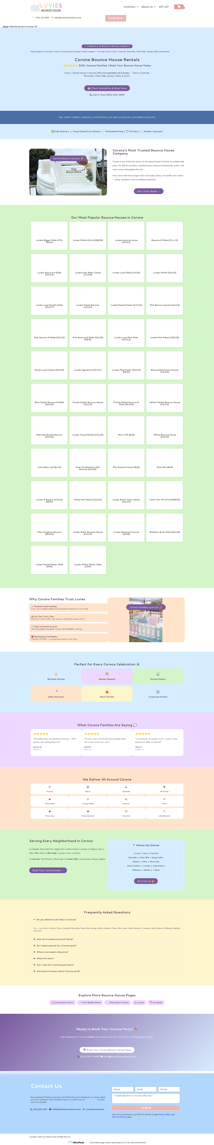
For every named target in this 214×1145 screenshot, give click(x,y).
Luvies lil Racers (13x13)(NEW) (49, 500)
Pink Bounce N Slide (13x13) (49, 337)
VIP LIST (164, 6)
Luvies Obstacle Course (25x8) (126, 533)
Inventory (131, 7)
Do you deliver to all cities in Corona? (56, 919)
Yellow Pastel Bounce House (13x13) (164, 403)
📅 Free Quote (156, 1002)
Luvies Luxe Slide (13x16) (126, 272)
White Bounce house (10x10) (165, 435)
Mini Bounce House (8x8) (126, 467)
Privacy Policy (164, 1114)
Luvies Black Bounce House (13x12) (88, 533)
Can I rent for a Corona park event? (55, 964)
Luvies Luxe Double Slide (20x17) (49, 306)
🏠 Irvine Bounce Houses (62, 1002)
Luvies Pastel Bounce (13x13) (87, 306)
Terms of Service (119, 1117)
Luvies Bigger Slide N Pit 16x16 (49, 241)
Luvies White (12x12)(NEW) (88, 240)
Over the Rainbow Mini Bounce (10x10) (88, 468)
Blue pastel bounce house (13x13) (165, 370)
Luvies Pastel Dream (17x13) (126, 305)
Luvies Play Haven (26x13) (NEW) (126, 370)
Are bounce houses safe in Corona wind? (58, 971)
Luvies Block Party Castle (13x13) (126, 500)
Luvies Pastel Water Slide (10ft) (49, 565)
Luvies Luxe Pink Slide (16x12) (126, 338)
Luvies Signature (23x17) (87, 369)
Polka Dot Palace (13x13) (88, 499)
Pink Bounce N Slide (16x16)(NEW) (87, 338)
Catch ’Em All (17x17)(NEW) (164, 499)
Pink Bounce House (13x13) (165, 305)
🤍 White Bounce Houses (118, 1002)
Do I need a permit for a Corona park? (57, 945)
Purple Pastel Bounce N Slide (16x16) (126, 403)
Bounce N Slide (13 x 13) (164, 240)
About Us (148, 7)
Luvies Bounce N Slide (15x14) (49, 273)
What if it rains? (45, 958)
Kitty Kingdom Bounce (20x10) (49, 533)
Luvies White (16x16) (164, 272)
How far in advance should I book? (55, 939)
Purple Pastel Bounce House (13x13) (87, 403)
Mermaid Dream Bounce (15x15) (49, 435)
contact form (91, 1099)
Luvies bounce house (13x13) (126, 241)
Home (5, 26)
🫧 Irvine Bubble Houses (90, 1002)
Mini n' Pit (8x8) (126, 434)
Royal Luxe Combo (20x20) (49, 369)
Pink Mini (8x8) (165, 467)
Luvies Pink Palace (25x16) (164, 337)
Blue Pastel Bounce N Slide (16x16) (49, 403)
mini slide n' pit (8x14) (49, 467)
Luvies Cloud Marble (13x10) (87, 434)
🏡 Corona (139, 1002)
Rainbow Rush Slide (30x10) (164, 532)
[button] (107, 919)
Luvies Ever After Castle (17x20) (88, 273)
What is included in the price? (52, 952)
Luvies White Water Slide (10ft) (87, 565)
